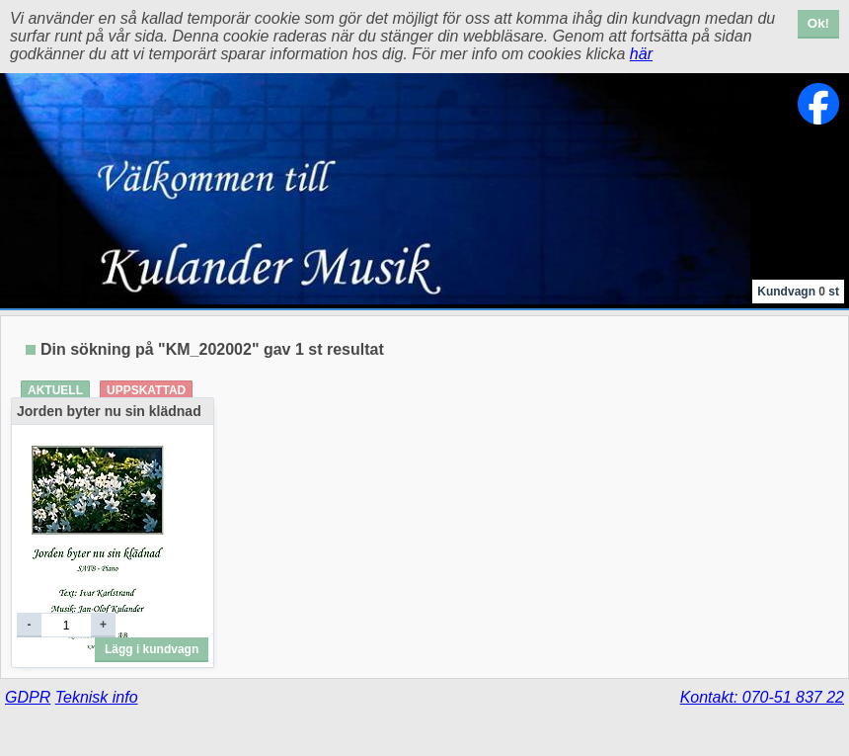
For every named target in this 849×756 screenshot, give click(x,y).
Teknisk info (96, 697)
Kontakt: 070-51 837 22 (762, 697)
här (641, 53)
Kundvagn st (798, 291)
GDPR (27, 697)
